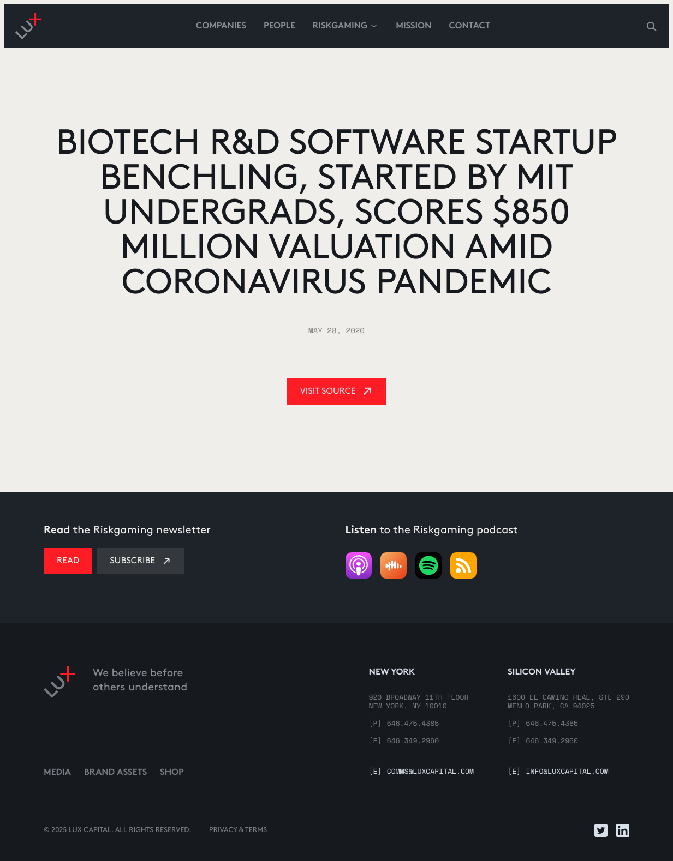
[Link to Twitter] (601, 830)
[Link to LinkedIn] (622, 830)
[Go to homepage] (28, 26)
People (279, 26)
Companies (221, 26)
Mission (413, 26)
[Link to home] (59, 705)
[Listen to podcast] (428, 565)
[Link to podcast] (359, 565)
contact (469, 26)
